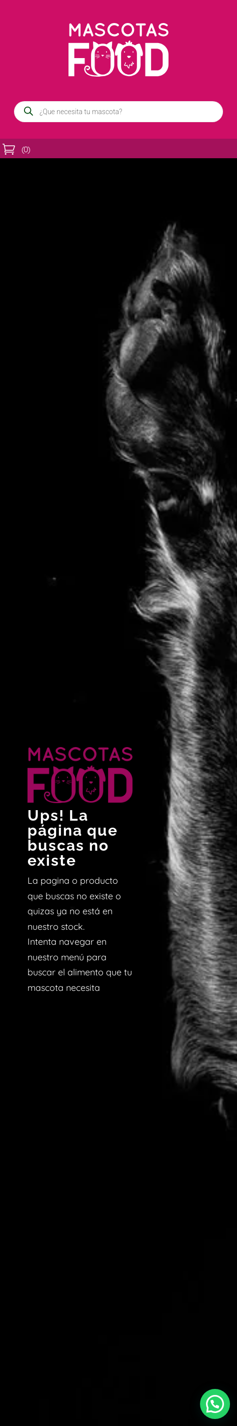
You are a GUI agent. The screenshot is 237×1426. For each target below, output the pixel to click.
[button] (215, 1404)
